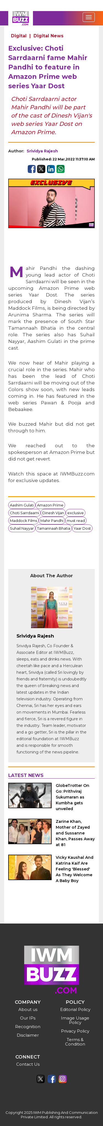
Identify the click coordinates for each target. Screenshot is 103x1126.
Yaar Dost (82, 528)
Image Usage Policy (75, 1020)
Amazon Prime (50, 505)
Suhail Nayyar (22, 528)
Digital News (48, 35)
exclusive (75, 513)
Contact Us (28, 1064)
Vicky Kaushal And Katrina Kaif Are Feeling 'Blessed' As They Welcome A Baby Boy (74, 869)
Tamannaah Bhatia (53, 528)
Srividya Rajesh (42, 151)
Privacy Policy (75, 1031)
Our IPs (27, 1018)
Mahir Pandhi (51, 520)
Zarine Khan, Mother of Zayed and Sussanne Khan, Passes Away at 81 (75, 833)
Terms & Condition (75, 1042)
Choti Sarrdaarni (24, 513)
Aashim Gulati (22, 505)
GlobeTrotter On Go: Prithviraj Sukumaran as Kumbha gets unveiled (72, 797)
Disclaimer (28, 1035)
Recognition (27, 1026)
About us (27, 1009)
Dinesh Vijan (53, 513)
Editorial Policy (75, 1009)
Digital (19, 35)
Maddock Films (23, 520)
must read (76, 520)
